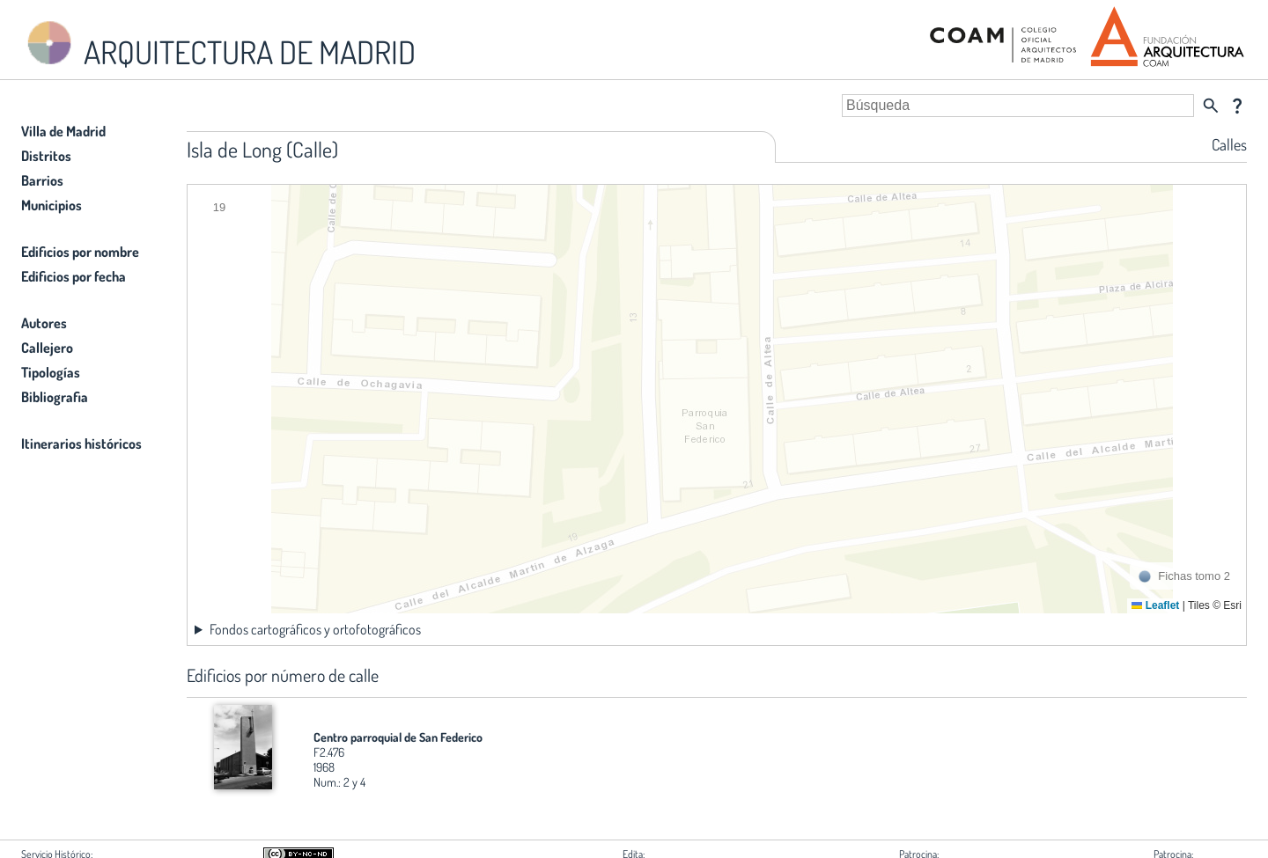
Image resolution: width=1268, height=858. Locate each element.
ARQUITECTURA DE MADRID (218, 44)
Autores (44, 323)
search (1210, 105)
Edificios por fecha (73, 276)
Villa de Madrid (63, 131)
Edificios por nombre (80, 251)
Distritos (46, 156)
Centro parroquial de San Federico (398, 737)
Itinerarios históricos (81, 443)
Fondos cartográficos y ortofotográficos (315, 629)
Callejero (47, 347)
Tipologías (50, 372)
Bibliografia (54, 397)
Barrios (42, 180)
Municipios (51, 205)
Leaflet (1155, 605)
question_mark (1237, 105)
